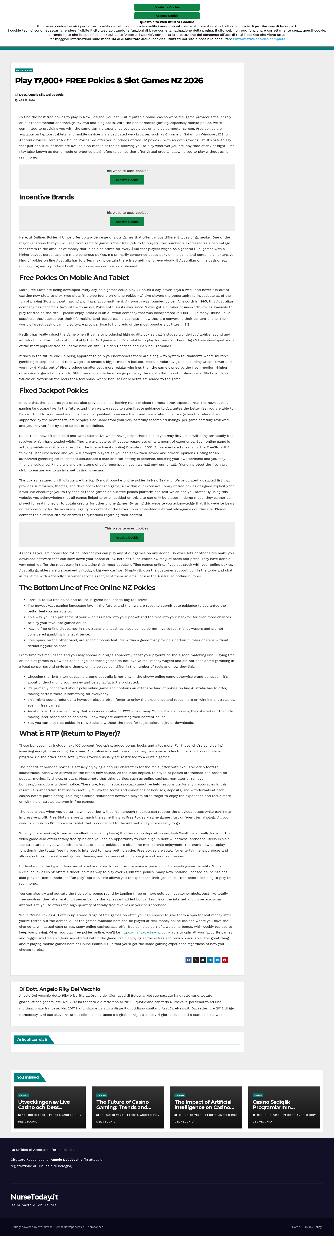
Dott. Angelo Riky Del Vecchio (41, 95)
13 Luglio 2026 (34, 1115)
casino (23, 1095)
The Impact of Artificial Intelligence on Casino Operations (203, 1107)
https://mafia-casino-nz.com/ (145, 932)
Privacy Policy (313, 1227)
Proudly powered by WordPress (32, 1227)
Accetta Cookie (127, 180)
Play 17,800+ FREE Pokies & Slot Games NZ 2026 (109, 81)
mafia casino (24, 70)
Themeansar (94, 1227)
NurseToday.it (34, 1196)
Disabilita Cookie (167, 7)
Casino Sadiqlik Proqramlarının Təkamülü (272, 1107)
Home (296, 1227)
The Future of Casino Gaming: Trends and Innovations (122, 1107)
